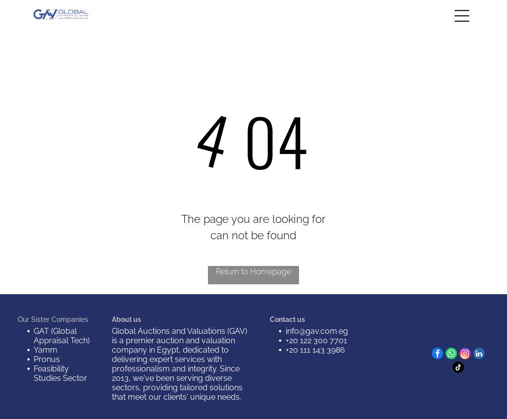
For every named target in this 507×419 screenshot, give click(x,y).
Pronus (47, 359)
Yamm (45, 350)
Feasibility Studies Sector (60, 373)
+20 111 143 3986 (315, 350)
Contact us (287, 319)
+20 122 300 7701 (316, 340)
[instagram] (465, 355)
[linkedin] (479, 355)
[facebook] (437, 355)
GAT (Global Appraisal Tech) (62, 335)
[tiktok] (458, 368)
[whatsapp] (451, 355)
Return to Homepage (253, 271)
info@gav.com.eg (317, 331)
